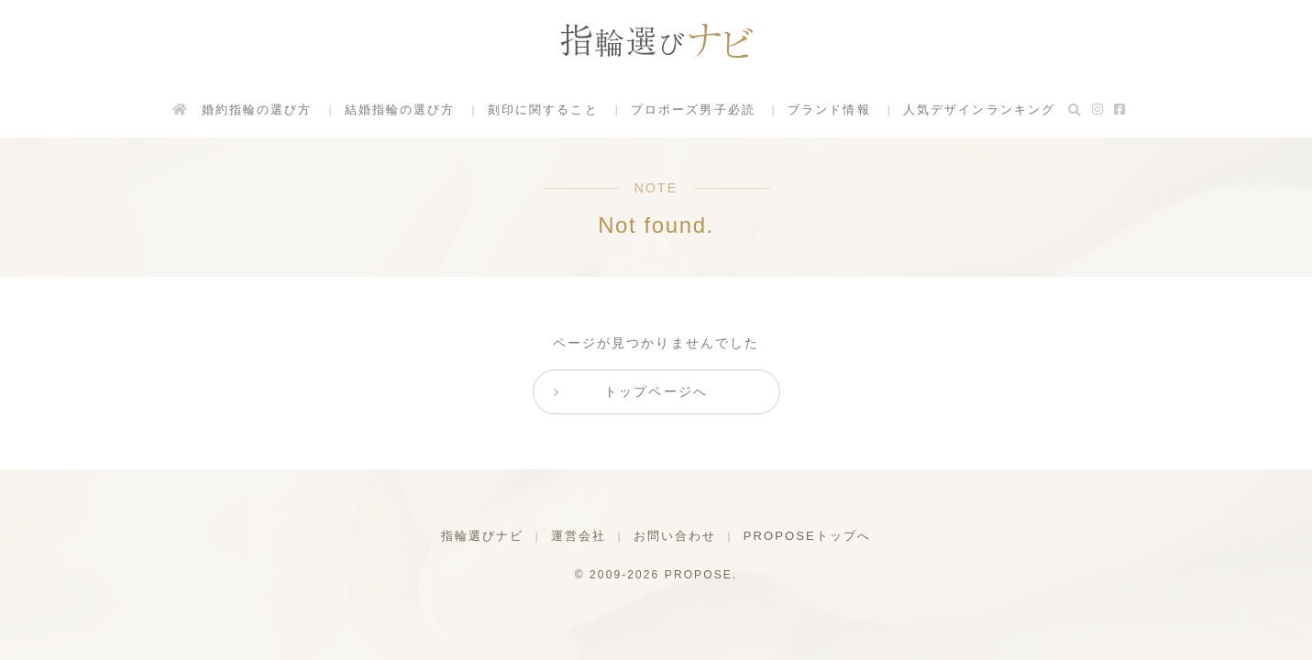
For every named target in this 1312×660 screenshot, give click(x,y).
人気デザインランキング (979, 109)
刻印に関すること (543, 109)
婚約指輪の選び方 (256, 109)
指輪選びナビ (482, 536)
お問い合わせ (675, 536)
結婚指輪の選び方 (400, 109)
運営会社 (578, 536)
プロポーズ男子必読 (693, 109)
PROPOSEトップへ (807, 536)
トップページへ (656, 391)
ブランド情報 (829, 109)
